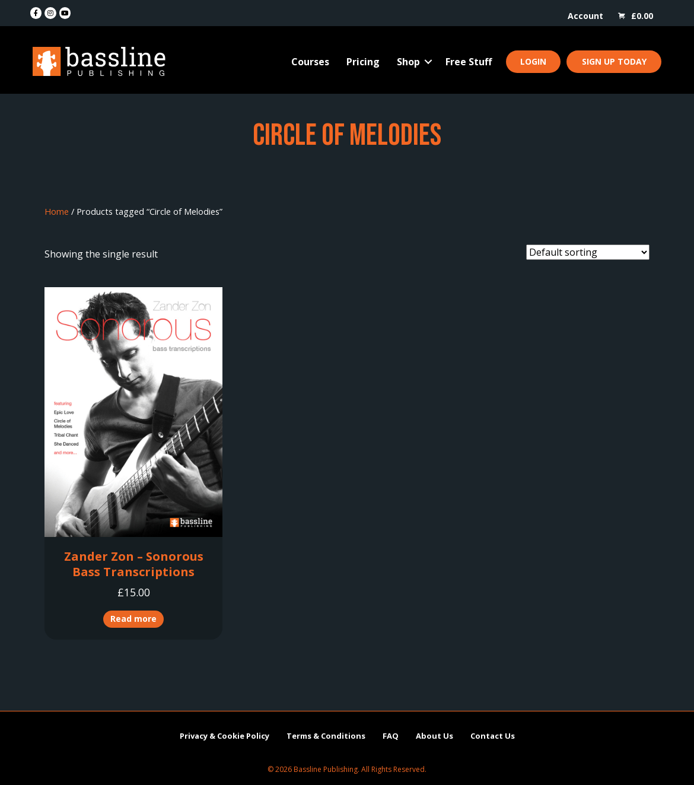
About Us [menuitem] (434, 735)
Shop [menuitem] (408, 61)
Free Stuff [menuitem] (468, 61)
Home (56, 211)
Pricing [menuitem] (363, 61)
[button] (428, 62)
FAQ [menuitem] (391, 735)
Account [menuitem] (585, 15)
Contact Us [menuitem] (492, 735)
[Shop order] (588, 252)
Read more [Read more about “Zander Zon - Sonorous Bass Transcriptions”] (133, 618)
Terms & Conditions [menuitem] (325, 735)
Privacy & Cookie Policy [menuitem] (224, 735)
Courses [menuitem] (310, 61)
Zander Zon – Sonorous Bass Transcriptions (133, 564)
